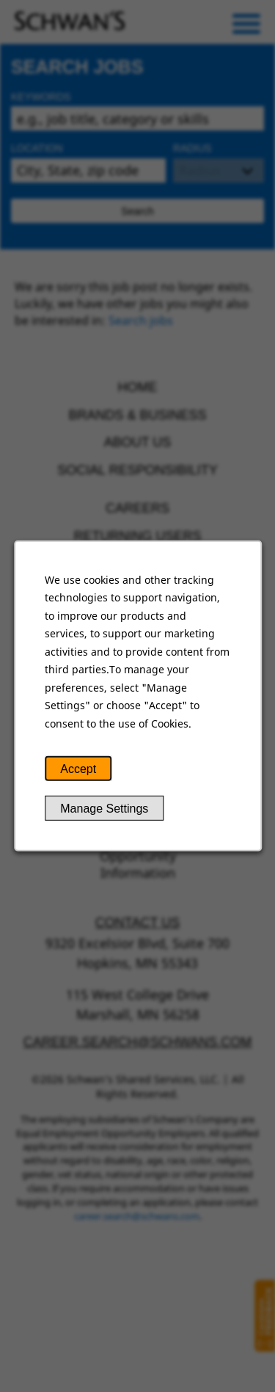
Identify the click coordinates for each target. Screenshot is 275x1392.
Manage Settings (104, 809)
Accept (78, 769)
